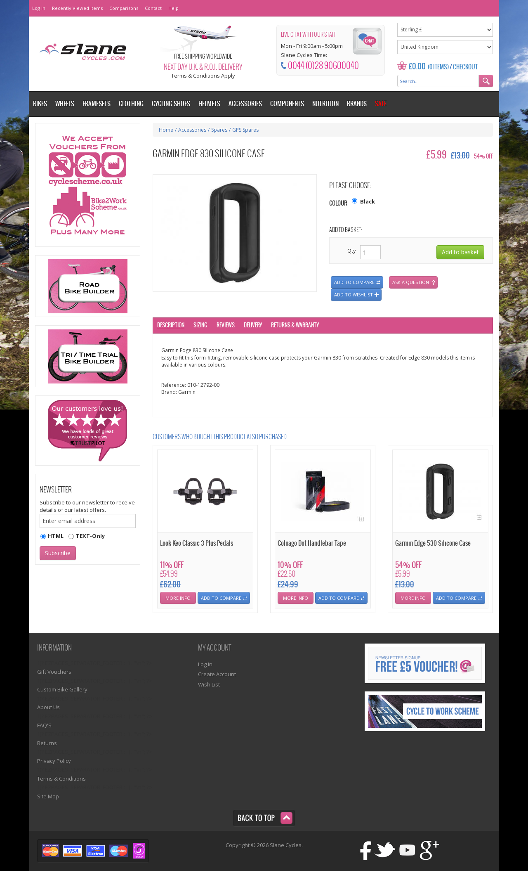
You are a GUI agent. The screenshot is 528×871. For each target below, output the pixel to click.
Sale (381, 103)
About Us (48, 707)
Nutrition (325, 103)
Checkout (465, 67)
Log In (38, 8)
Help (173, 8)
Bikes (40, 103)
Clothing (131, 103)
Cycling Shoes (171, 103)
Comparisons (123, 8)
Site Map (48, 796)
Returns (47, 743)
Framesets (96, 103)
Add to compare (354, 282)
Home (166, 129)
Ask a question (410, 282)
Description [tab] (170, 325)
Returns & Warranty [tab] (295, 325)
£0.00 (417, 66)
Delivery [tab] (253, 325)
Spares (219, 129)
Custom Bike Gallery (62, 689)
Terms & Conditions (61, 778)
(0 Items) (438, 67)
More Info (178, 598)
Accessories (192, 129)
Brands (357, 103)
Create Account (217, 674)
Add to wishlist (353, 294)
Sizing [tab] (200, 325)
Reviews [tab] (226, 325)
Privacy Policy (54, 760)
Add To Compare (221, 598)
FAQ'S (44, 725)
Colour (338, 204)
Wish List (209, 684)
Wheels (64, 103)
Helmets (209, 103)
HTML (56, 536)
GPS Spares (245, 129)
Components (287, 103)
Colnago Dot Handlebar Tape (312, 543)
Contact (153, 8)
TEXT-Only (90, 536)
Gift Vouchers (54, 671)
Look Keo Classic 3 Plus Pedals (196, 543)
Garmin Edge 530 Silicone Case (433, 543)
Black (367, 201)
